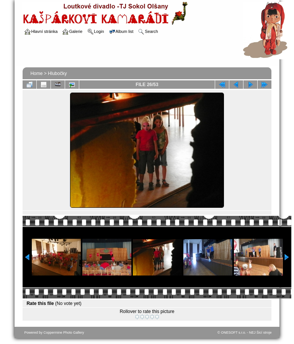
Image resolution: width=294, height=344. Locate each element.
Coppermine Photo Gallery (63, 332)
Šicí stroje (264, 332)
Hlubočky (57, 73)
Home (36, 73)
